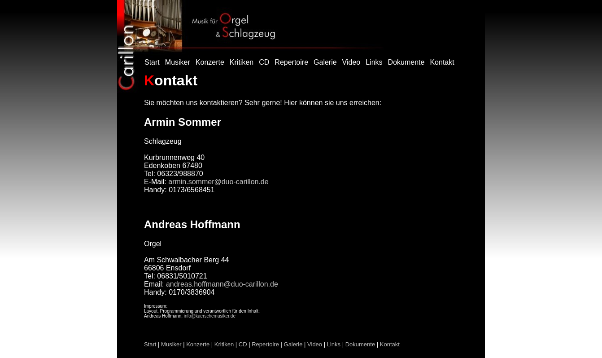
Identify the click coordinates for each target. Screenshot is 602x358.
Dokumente (406, 62)
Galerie (325, 62)
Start (152, 62)
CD (264, 62)
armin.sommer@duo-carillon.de (218, 182)
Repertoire (291, 62)
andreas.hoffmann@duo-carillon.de (222, 284)
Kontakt (442, 62)
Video (351, 62)
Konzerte (210, 62)
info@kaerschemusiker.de (210, 316)
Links (374, 62)
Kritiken (241, 62)
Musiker (177, 62)
